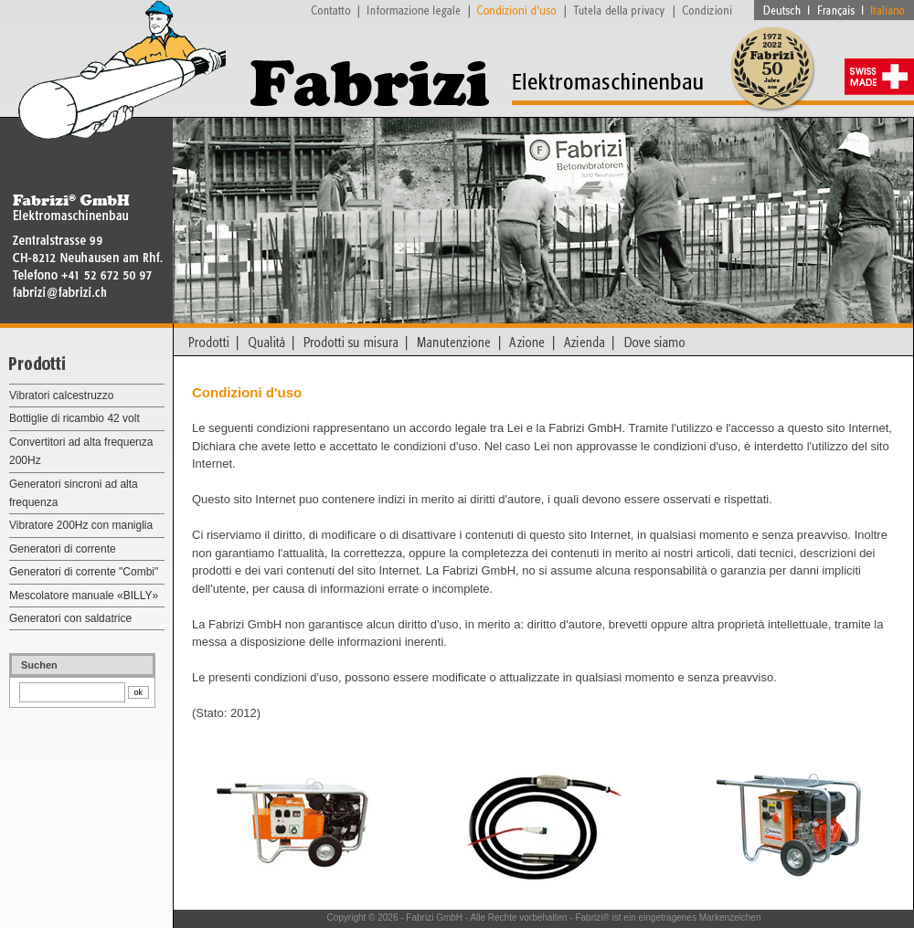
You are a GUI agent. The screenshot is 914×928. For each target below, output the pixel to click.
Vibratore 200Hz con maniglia (81, 525)
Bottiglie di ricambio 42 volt (74, 418)
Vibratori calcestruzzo (61, 395)
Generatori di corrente (62, 549)
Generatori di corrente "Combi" (83, 571)
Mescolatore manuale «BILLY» (83, 595)
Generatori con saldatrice (70, 618)
